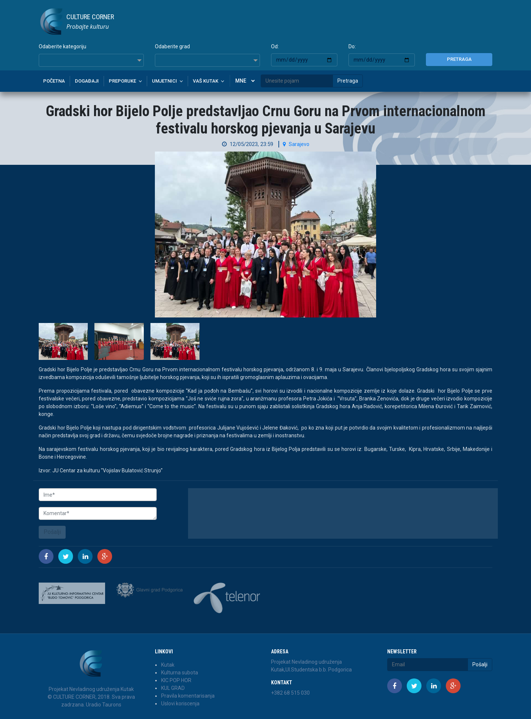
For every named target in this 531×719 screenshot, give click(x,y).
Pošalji (52, 531)
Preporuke (122, 81)
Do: (352, 46)
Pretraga (459, 59)
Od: (275, 46)
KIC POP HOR (176, 680)
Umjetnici (164, 81)
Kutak (167, 665)
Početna (54, 81)
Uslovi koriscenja (180, 703)
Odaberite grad (172, 46)
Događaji (87, 81)
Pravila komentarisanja (188, 696)
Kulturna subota (179, 672)
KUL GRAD (173, 688)
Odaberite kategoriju (62, 46)
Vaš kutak (205, 81)
